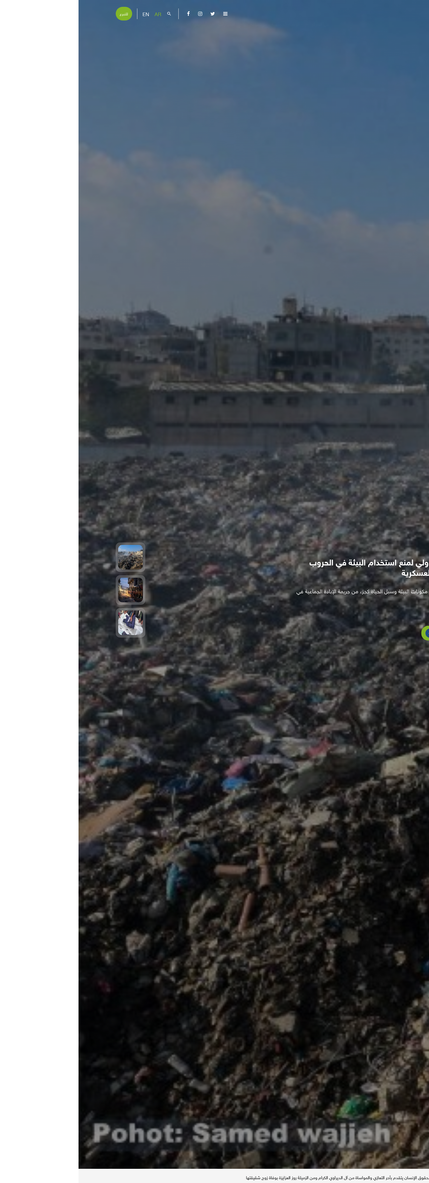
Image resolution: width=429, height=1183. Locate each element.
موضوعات (175, 28)
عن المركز (238, 28)
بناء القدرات (87, 28)
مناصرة (117, 28)
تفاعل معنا (53, 28)
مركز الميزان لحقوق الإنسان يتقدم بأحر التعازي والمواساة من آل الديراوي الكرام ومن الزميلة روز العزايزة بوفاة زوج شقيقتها (269, 1177)
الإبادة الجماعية (207, 28)
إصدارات (144, 28)
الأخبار (384, 1176)
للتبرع (45, 13)
